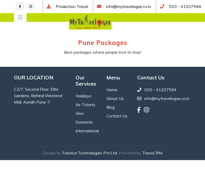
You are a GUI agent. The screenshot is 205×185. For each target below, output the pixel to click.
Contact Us (116, 115)
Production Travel (71, 6)
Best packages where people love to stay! (102, 52)
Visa (79, 113)
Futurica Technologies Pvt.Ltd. (90, 152)
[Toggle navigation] (20, 17)
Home (111, 89)
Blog (110, 107)
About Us (115, 98)
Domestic (84, 122)
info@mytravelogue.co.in (128, 6)
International (87, 130)
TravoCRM (152, 152)
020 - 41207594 (184, 6)
